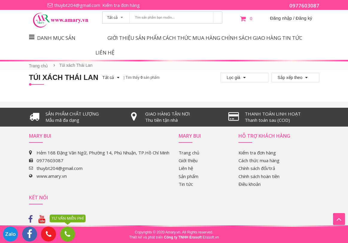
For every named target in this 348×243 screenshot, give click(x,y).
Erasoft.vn (211, 237)
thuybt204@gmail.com (77, 5)
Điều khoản (249, 184)
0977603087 (304, 5)
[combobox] (116, 15)
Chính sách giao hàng (251, 37)
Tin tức (292, 37)
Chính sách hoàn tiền (258, 176)
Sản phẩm (149, 37)
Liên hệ (104, 52)
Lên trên (339, 219)
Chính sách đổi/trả (256, 168)
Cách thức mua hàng (191, 37)
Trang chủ (38, 65)
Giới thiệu (120, 37)
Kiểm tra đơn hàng (121, 5)
